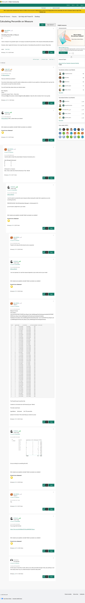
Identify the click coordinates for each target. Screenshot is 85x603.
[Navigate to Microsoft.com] (3, 2)
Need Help (7, 49)
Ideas (33, 1)
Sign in (73, 5)
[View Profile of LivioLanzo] (7, 112)
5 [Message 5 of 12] (14, 249)
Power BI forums (5, 16)
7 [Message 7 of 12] (14, 419)
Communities (39, 1)
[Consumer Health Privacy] (17, 598)
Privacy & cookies (68, 594)
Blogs (45, 1)
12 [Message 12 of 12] (5, 100)
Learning (50, 1)
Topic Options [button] (50, 24)
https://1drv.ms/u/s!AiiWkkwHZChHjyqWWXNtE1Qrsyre (22, 529)
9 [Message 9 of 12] (14, 506)
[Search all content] (68, 8)
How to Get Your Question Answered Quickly (69, 63)
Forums (22, 1)
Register (68, 5)
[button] (42, 24)
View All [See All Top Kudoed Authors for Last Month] (61, 120)
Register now (42, 12)
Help (77, 5)
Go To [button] (82, 5)
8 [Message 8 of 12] (14, 482)
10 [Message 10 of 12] (14, 548)
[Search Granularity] (46, 8)
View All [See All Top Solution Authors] (61, 92)
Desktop (37, 16)
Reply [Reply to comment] (51, 103)
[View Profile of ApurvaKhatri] (7, 30)
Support (55, 1)
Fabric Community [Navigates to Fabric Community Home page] (14, 2)
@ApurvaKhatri (6, 75)
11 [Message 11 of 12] (14, 573)
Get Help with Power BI (26, 16)
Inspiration (28, 1)
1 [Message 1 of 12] (5, 52)
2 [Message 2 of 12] (5, 137)
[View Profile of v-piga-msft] (7, 69)
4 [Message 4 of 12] (11, 225)
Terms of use (75, 594)
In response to (8, 152)
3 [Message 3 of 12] (8, 174)
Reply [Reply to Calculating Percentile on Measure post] (51, 52)
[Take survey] (63, 53)
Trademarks (82, 594)
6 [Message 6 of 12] (14, 291)
